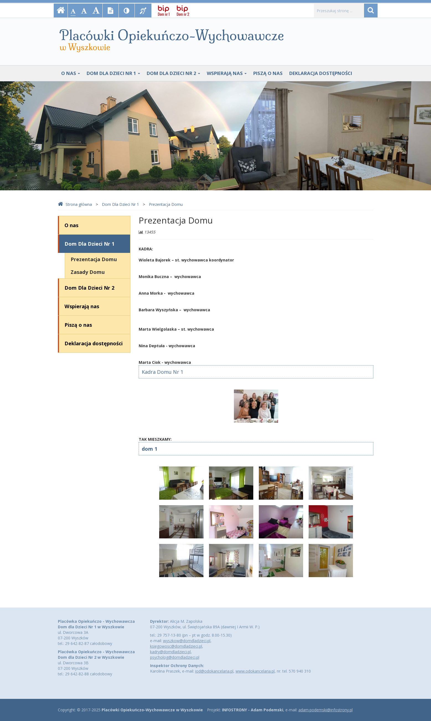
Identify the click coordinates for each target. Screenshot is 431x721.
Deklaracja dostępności (320, 73)
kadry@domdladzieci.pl (170, 651)
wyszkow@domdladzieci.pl (186, 640)
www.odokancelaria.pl (255, 671)
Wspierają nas (227, 73)
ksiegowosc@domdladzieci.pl (176, 646)
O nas (70, 73)
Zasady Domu (88, 272)
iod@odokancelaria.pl (214, 671)
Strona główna (75, 204)
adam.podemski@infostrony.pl (325, 709)
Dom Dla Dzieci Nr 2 (173, 73)
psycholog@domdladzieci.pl (174, 657)
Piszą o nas (268, 73)
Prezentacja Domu (166, 204)
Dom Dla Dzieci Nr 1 (113, 73)
